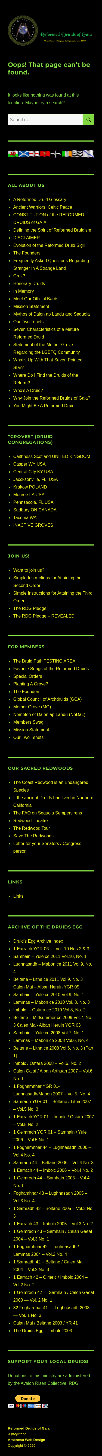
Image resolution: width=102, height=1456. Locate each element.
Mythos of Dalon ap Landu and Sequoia (51, 314)
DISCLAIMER (26, 237)
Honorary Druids (29, 283)
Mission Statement (31, 306)
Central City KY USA (33, 471)
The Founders (27, 253)
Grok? (19, 276)
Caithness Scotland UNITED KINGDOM (51, 456)
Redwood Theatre (30, 820)
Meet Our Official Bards (35, 298)
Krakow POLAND (30, 487)
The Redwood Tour (31, 828)
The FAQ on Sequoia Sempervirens (47, 813)
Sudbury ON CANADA (35, 510)
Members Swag (28, 722)
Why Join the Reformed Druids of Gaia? (51, 398)
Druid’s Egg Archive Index (38, 941)
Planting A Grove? (30, 684)
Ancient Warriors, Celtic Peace (42, 207)
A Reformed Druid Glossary (39, 199)
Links (18, 896)
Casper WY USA (29, 464)
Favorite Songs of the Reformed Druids (51, 668)
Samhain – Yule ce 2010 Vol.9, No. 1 (48, 994)
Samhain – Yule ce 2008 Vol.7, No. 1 (48, 1032)
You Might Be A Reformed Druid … (46, 405)
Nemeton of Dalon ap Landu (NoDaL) (49, 714)
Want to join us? (28, 570)
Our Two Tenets (28, 321)
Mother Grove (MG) (32, 707)
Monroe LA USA (29, 494)
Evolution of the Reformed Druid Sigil (49, 245)
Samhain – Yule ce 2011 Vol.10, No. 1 (49, 956)
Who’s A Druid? (28, 390)
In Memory (23, 291)
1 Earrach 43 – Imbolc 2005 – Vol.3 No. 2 (53, 1223)
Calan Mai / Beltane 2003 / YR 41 (45, 1323)
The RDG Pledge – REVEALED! (44, 616)
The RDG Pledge (30, 608)
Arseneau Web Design (26, 1440)
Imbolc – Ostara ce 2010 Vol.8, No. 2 (49, 1010)
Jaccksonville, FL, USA (35, 479)
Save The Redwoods (33, 836)
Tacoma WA (25, 517)
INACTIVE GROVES (33, 525)
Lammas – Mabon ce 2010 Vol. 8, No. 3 (51, 1002)
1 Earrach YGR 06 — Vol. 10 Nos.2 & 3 (51, 948)
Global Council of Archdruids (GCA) (47, 699)
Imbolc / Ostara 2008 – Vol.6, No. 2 (47, 1063)
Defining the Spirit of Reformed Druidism (52, 230)
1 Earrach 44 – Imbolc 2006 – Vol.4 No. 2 (53, 1170)
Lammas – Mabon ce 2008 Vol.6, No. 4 (51, 1040)
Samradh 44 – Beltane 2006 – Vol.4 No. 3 (53, 1162)
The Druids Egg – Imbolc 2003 (42, 1330)
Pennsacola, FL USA (33, 502)
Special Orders (27, 676)
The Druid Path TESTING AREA (44, 661)
